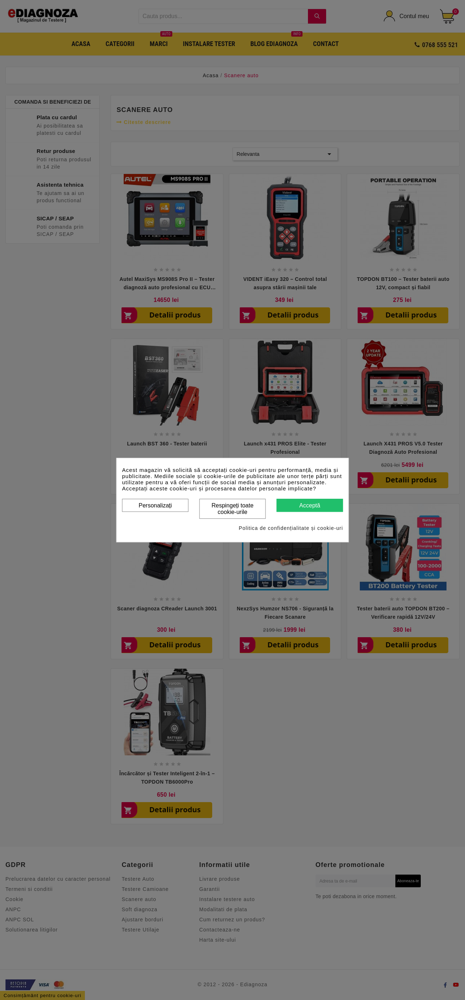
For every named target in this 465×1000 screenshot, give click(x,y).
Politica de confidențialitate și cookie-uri (291, 528)
